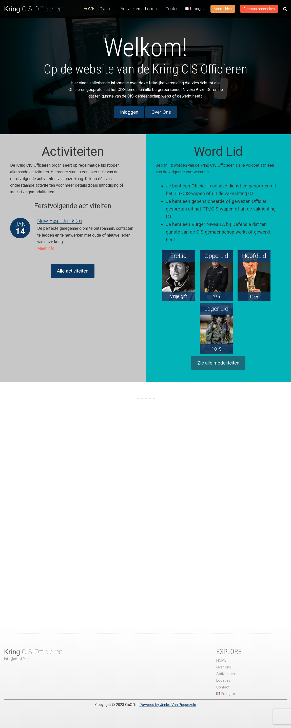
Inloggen (129, 112)
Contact (173, 8)
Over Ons (161, 112)
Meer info (45, 248)
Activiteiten (130, 8)
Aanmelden (223, 9)
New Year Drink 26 (59, 221)
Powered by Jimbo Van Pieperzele (168, 705)
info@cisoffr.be (17, 659)
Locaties (153, 8)
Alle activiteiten (72, 271)
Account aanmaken (259, 9)
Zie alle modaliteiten (218, 363)
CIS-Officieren (33, 9)
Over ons (107, 8)
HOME (89, 8)
